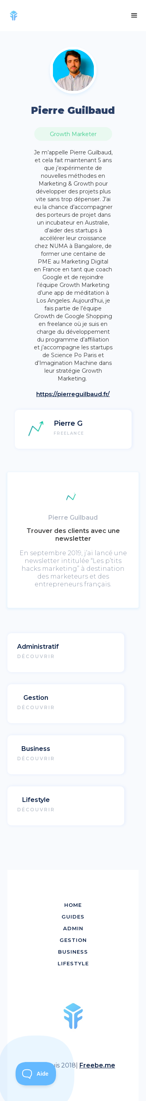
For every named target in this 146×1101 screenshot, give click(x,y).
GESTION (73, 940)
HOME (73, 905)
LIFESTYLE (73, 963)
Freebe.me (97, 1065)
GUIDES (73, 916)
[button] (134, 15)
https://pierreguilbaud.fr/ (73, 394)
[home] (16, 15)
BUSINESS (73, 952)
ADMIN (73, 928)
